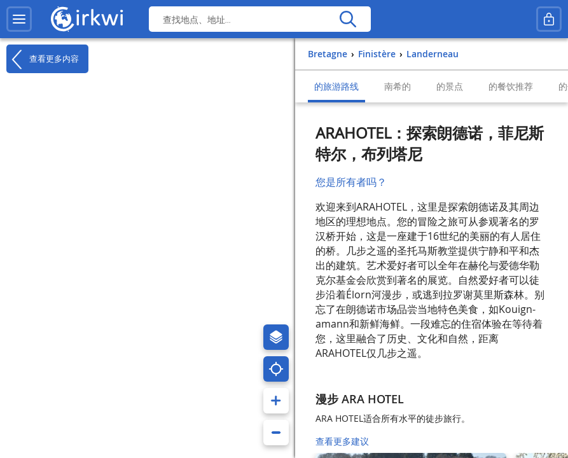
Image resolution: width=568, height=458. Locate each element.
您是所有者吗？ (351, 182)
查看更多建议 (342, 441)
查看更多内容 (42, 59)
